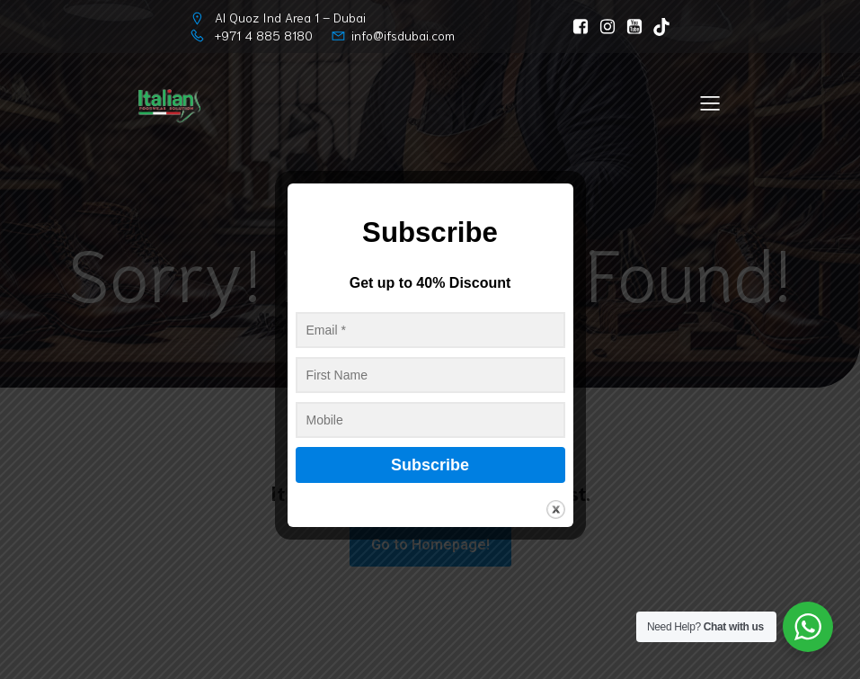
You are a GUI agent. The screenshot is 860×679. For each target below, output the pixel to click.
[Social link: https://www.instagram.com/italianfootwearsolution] (603, 26)
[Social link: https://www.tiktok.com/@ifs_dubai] (656, 26)
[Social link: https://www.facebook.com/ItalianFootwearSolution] (576, 26)
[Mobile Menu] (709, 102)
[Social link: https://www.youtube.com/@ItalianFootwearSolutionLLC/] (629, 26)
